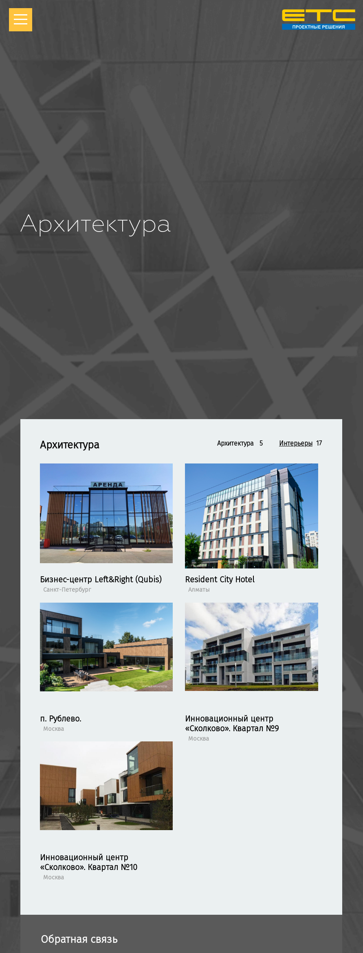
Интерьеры (295, 443)
